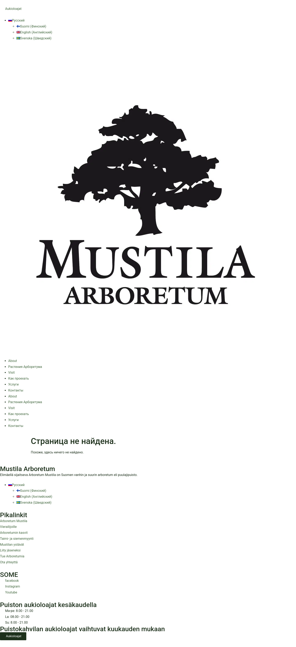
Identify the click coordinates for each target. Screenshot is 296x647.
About (12, 361)
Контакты (15, 390)
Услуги (13, 384)
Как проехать (18, 378)
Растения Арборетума (25, 367)
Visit (11, 372)
